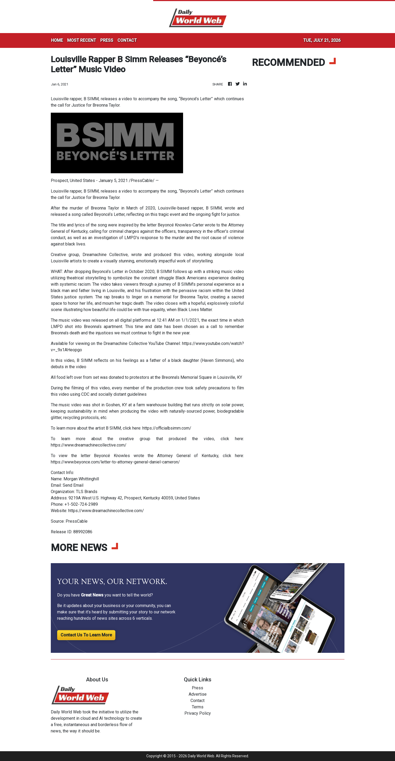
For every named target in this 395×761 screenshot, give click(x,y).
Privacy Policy (197, 713)
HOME (57, 40)
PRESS (106, 40)
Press (197, 687)
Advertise (198, 694)
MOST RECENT (81, 40)
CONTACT (127, 40)
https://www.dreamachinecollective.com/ (88, 445)
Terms (197, 706)
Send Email (73, 485)
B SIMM (214, 208)
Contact (197, 700)
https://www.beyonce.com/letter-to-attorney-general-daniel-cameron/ (115, 461)
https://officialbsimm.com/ (166, 428)
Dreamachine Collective (105, 254)
